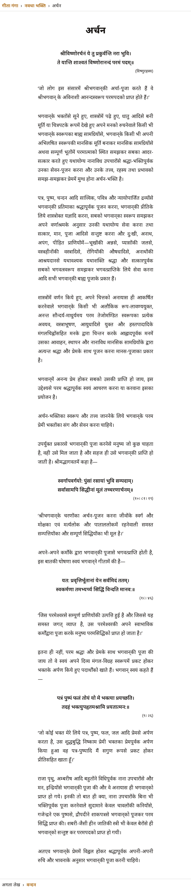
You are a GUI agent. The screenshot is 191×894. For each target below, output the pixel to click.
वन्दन (31, 885)
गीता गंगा (10, 5)
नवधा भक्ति (35, 5)
